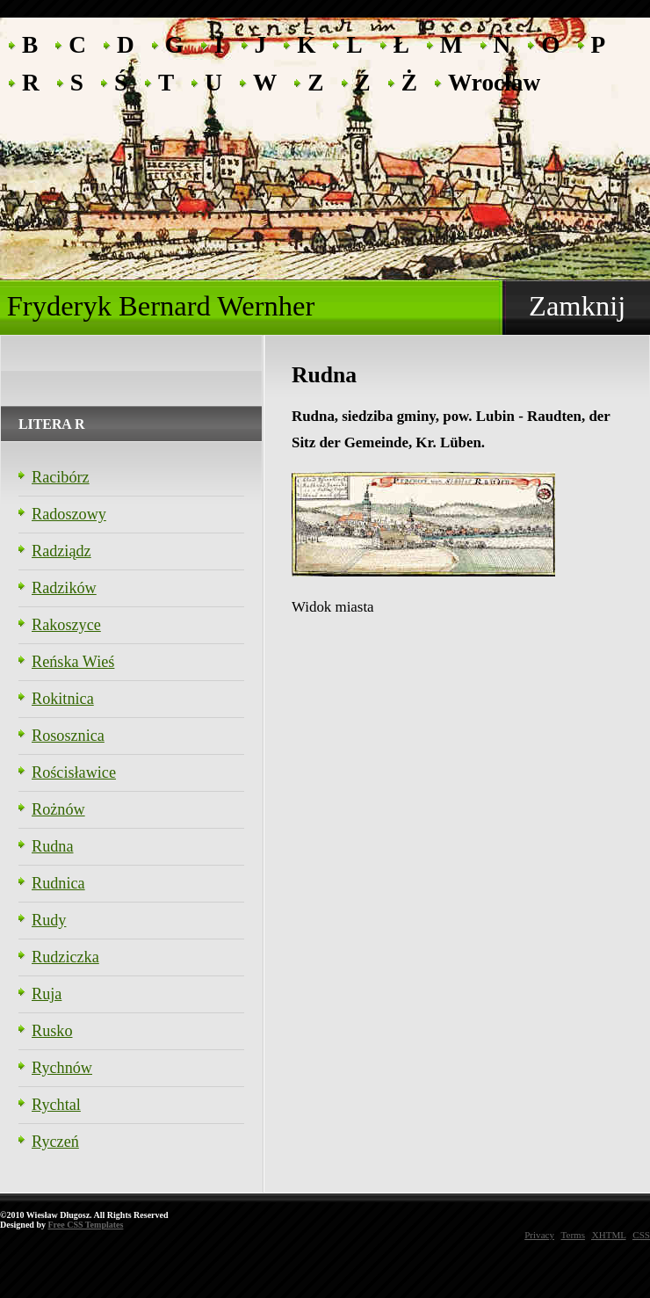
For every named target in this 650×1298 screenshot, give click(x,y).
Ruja (46, 994)
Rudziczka (65, 957)
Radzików (64, 588)
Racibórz (61, 477)
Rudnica (58, 883)
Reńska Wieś (73, 662)
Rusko (52, 1031)
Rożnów (58, 809)
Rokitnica (63, 698)
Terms (573, 1234)
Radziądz (61, 551)
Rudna (53, 846)
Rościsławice (74, 772)
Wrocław (494, 81)
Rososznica (68, 735)
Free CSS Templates (85, 1224)
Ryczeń (55, 1141)
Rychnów (62, 1068)
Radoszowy (69, 514)
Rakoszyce (66, 625)
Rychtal (56, 1104)
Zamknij (577, 306)
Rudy (49, 920)
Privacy (539, 1234)
